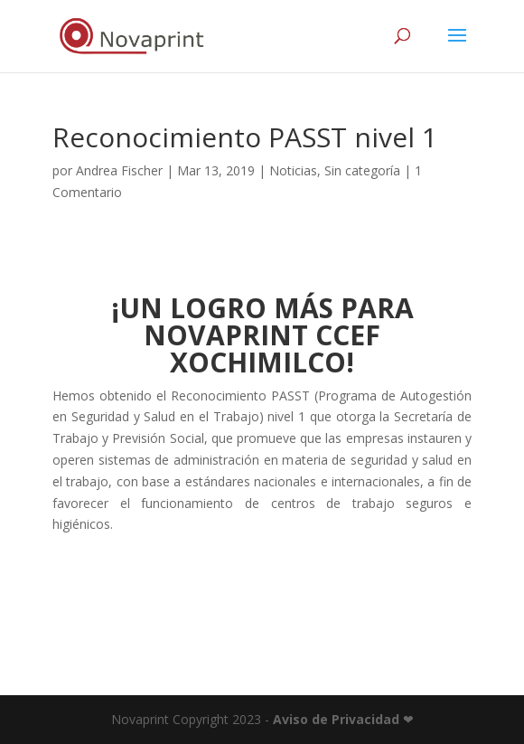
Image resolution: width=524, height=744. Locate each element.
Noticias (293, 170)
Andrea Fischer (119, 170)
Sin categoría (362, 170)
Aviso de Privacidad (336, 719)
